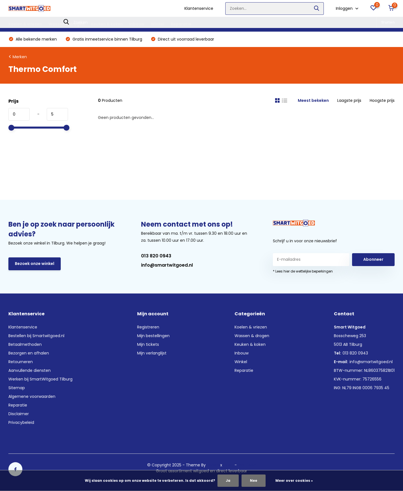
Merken (20, 57)
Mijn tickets (148, 344)
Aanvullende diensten (29, 370)
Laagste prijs (349, 100)
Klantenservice (198, 8)
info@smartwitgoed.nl (167, 265)
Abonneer (373, 259)
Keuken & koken (107, 24)
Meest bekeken (313, 100)
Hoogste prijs (382, 100)
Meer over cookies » (294, 480)
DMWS (213, 465)
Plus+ (228, 465)
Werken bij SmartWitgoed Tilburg (40, 379)
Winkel (157, 24)
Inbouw (136, 24)
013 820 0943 (156, 256)
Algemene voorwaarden (31, 396)
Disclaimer (18, 414)
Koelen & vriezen (25, 24)
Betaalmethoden (25, 344)
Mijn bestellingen (153, 336)
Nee (253, 480)
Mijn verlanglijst (152, 353)
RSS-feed (247, 465)
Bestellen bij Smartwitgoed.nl (36, 336)
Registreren (148, 327)
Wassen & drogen (66, 24)
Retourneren (20, 362)
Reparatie (181, 24)
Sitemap (16, 388)
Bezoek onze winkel (34, 263)
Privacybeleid (21, 422)
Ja (228, 480)
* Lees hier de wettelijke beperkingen (303, 271)
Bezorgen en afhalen (28, 353)
